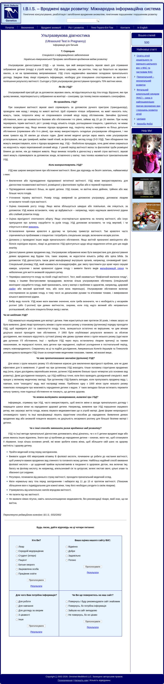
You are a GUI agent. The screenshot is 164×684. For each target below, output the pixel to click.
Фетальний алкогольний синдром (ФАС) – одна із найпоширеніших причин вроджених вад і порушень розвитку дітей (148, 101)
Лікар (21, 546)
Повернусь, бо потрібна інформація (87, 606)
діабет (12, 288)
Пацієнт (23, 560)
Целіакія (141, 119)
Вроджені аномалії (51, 27)
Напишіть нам (81, 680)
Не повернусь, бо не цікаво (82, 615)
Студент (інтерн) (27, 555)
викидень (34, 226)
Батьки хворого (27, 564)
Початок (9, 27)
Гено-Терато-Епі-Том (102, 27)
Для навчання (26, 606)
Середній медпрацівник (31, 551)
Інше (21, 619)
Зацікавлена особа (29, 569)
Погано (72, 560)
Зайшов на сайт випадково (82, 610)
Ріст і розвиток (76, 27)
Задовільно (74, 555)
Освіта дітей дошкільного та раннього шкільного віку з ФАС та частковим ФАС (146, 63)
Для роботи (25, 601)
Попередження (65, 680)
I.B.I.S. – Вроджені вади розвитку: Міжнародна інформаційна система (92, 8)
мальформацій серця (112, 268)
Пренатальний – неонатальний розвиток (145, 81)
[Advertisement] (65, 663)
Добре (71, 551)
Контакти (125, 27)
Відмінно (73, 546)
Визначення (27, 27)
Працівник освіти (27, 573)
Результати (36, 586)
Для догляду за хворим (31, 610)
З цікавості (24, 615)
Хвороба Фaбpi (145, 123)
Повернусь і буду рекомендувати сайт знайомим (94, 601)
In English (142, 27)
